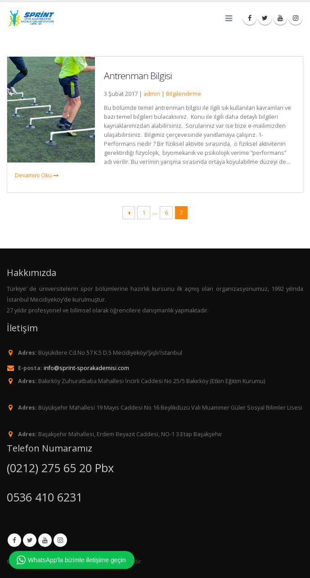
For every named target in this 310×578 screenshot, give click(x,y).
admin (152, 94)
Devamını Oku (37, 175)
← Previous (128, 212)
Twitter (29, 540)
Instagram (60, 540)
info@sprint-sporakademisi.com (86, 368)
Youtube (45, 540)
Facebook (14, 540)
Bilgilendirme (183, 94)
